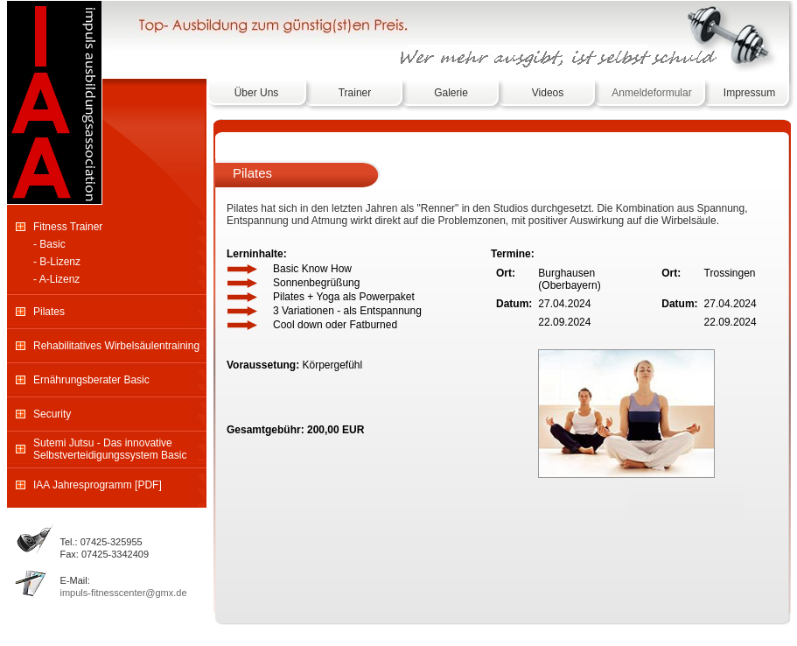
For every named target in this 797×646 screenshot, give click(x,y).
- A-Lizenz (56, 279)
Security (52, 414)
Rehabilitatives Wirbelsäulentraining (116, 346)
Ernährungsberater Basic (91, 380)
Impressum (749, 93)
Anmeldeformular (651, 93)
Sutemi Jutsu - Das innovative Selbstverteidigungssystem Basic (109, 449)
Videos (547, 93)
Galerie (451, 93)
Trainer (355, 93)
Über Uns (256, 93)
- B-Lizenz (56, 262)
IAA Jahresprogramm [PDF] (97, 485)
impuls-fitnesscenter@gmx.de (123, 592)
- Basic (49, 244)
